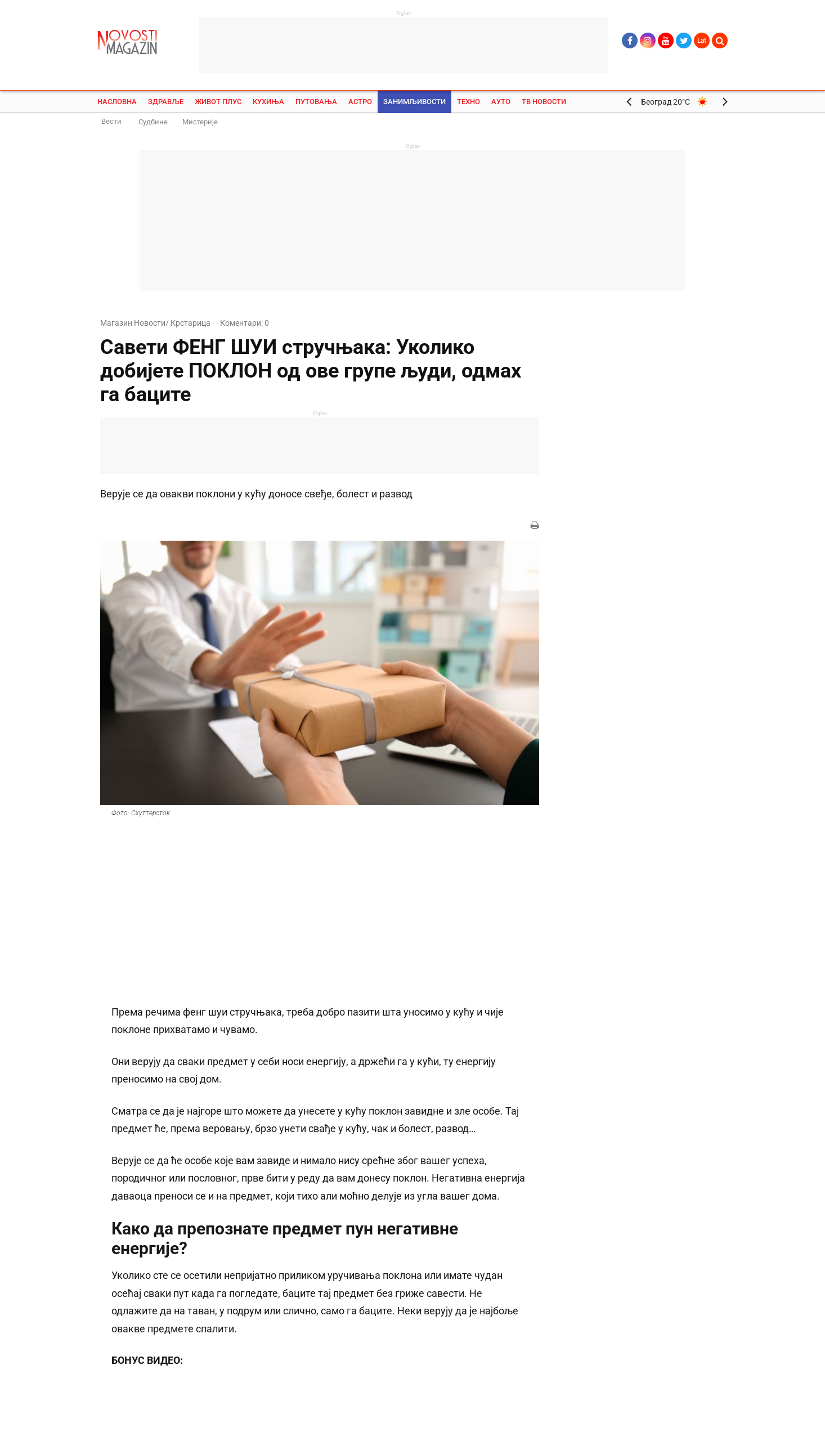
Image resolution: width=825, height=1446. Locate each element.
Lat (701, 40)
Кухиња (268, 101)
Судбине (153, 122)
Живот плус (218, 101)
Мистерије (200, 122)
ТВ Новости (544, 101)
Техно (468, 101)
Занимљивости (414, 101)
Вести (111, 121)
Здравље (165, 101)
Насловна (117, 101)
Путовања (316, 101)
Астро (360, 101)
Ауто (500, 101)
